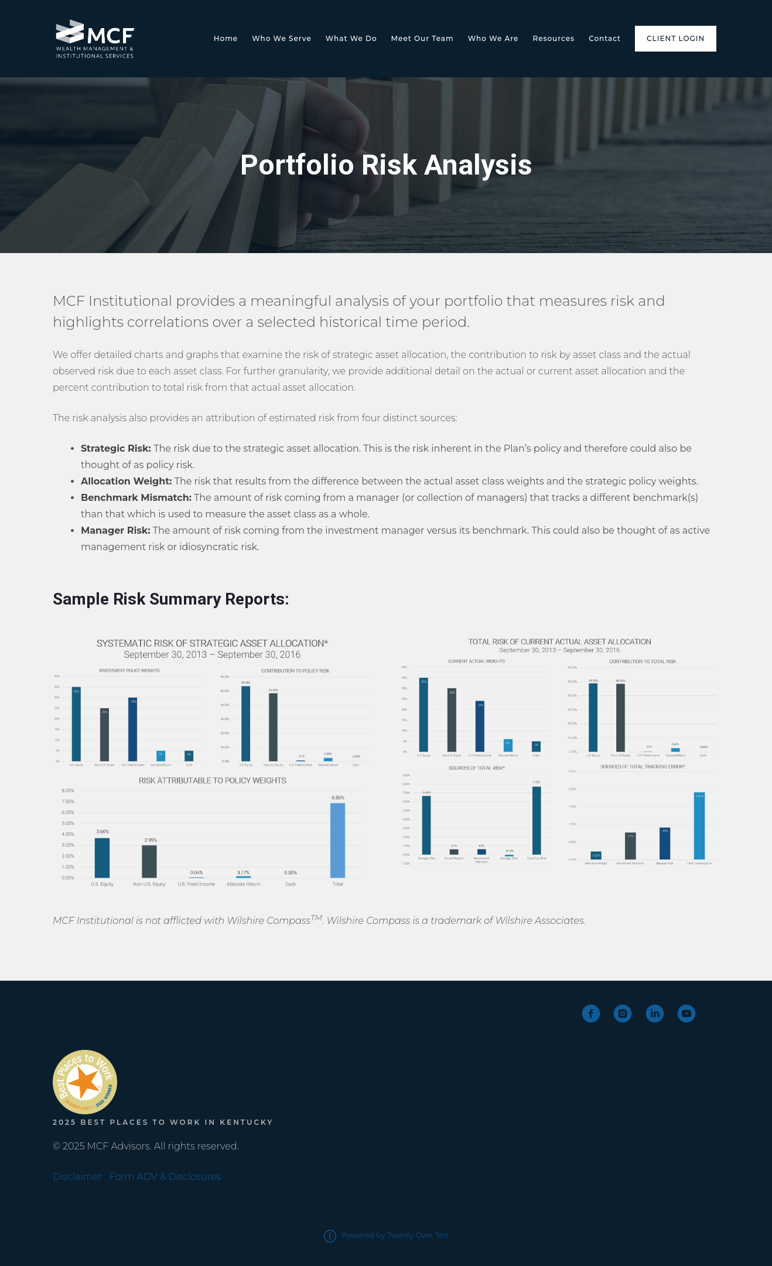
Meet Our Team (422, 38)
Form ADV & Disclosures (165, 1176)
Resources (553, 38)
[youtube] (686, 1013)
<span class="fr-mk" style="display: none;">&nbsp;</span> (97, 1024)
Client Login (676, 38)
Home (226, 38)
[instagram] (622, 1013)
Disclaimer (77, 1176)
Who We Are (493, 38)
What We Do (351, 38)
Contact (605, 38)
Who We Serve (282, 38)
